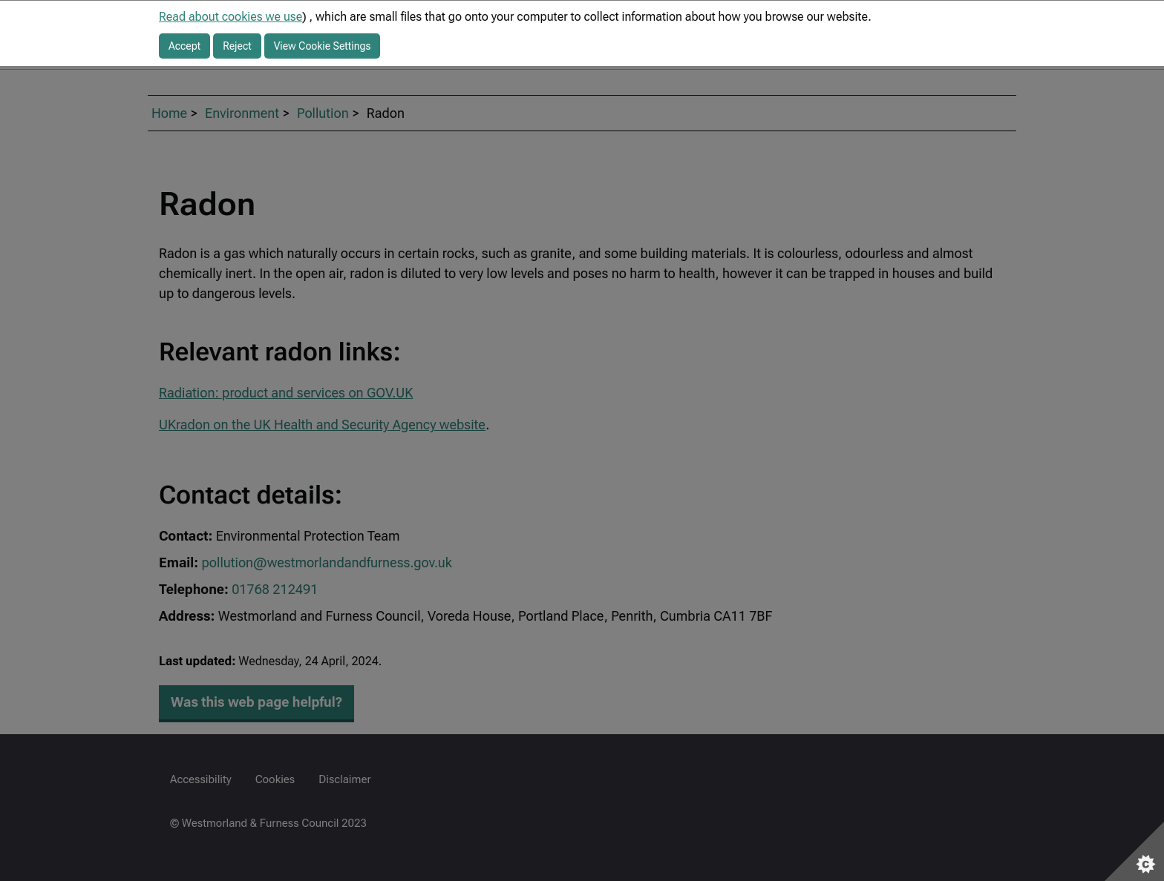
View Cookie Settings (322, 46)
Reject (237, 46)
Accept (184, 46)
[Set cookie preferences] (1134, 851)
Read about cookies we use (230, 17)
